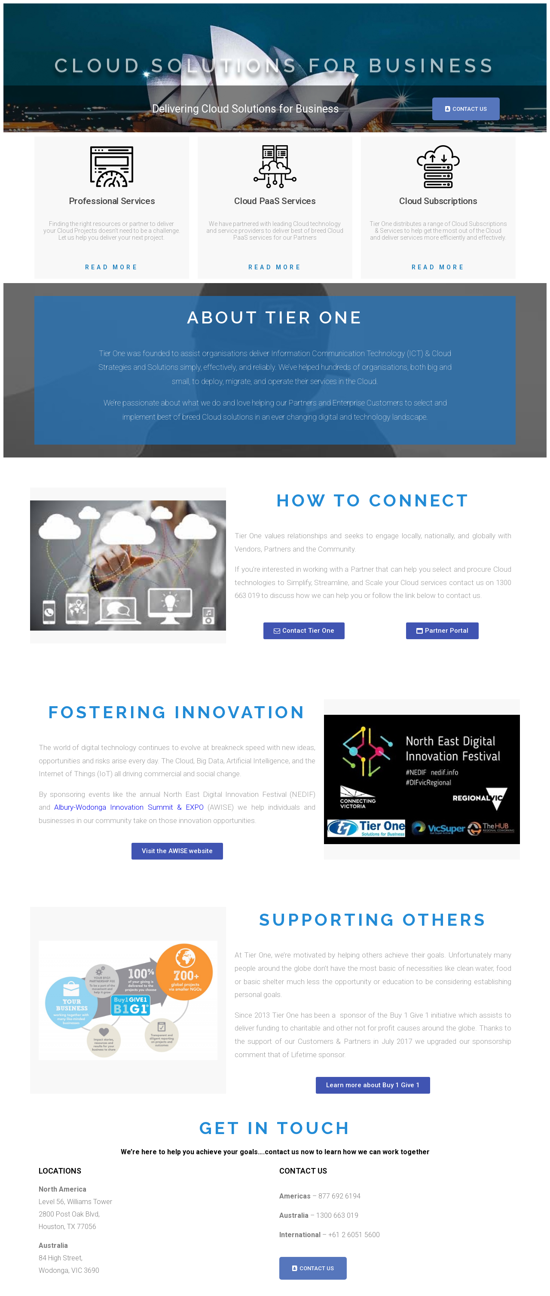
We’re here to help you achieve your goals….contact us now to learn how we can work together (275, 1152)
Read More (111, 267)
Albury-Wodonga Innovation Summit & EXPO (129, 807)
